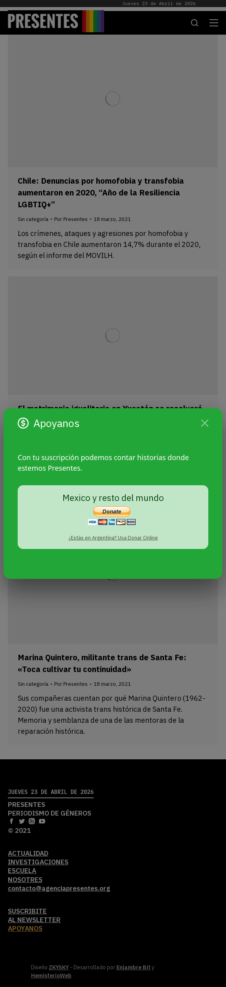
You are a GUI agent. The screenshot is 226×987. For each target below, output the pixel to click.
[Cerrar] (205, 423)
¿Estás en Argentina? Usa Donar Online (113, 537)
